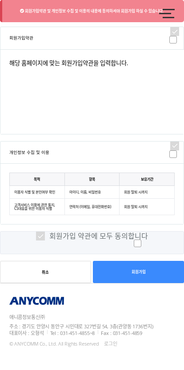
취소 (45, 272)
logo (67, 13)
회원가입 (139, 272)
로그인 (110, 343)
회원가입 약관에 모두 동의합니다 (98, 236)
